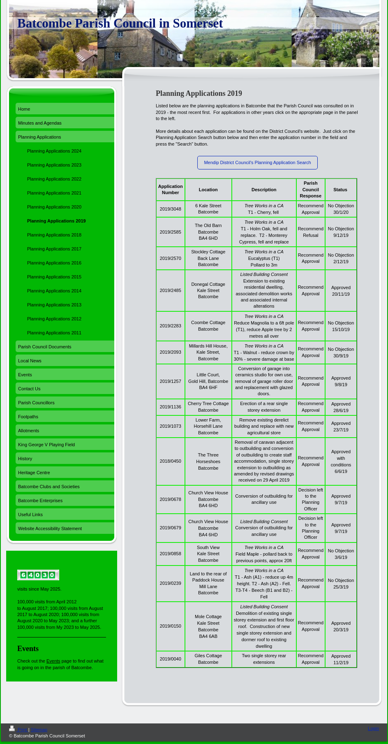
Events (53, 660)
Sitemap (39, 729)
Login (373, 728)
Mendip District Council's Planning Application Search (257, 162)
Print (18, 729)
